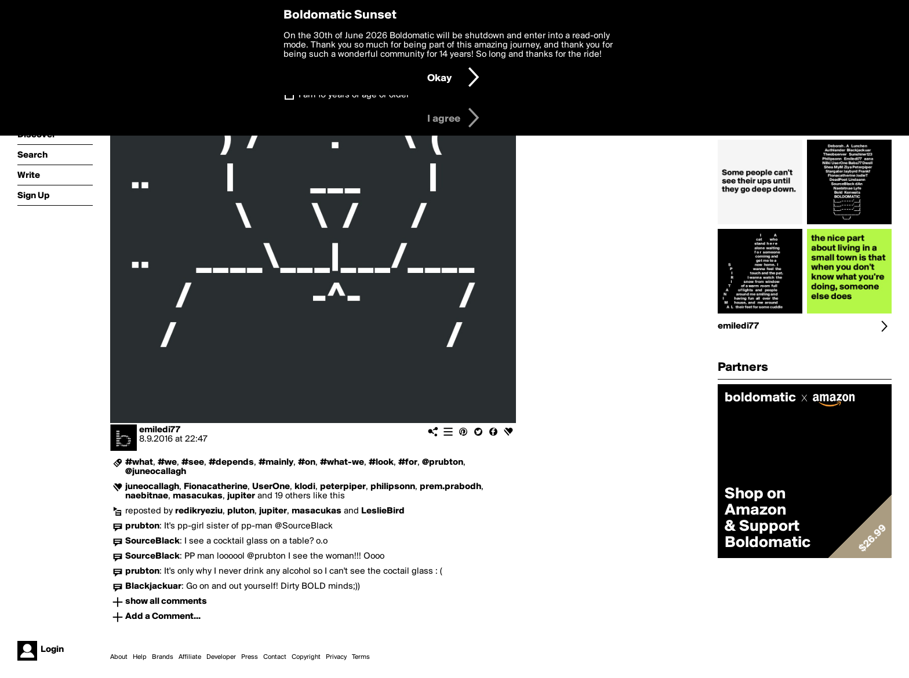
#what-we (342, 462)
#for (407, 462)
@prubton (442, 462)
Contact (274, 657)
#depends (231, 462)
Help (140, 657)
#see (192, 462)
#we (167, 462)
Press (249, 657)
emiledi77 (159, 430)
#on (306, 462)
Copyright (306, 657)
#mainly (276, 462)
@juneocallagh (155, 471)
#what (139, 462)
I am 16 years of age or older (354, 95)
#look (381, 462)
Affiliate (190, 657)
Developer (221, 657)
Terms (361, 657)
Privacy (336, 657)
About (119, 657)
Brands (162, 657)
